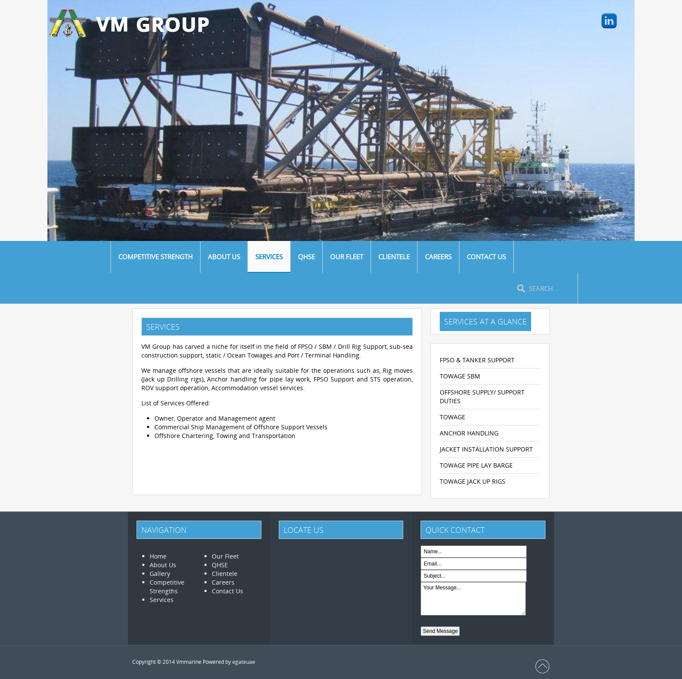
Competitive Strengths (167, 586)
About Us (163, 565)
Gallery (160, 573)
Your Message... (473, 598)
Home (158, 556)
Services (162, 599)
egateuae (243, 662)
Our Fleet (225, 556)
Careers (223, 582)
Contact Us (227, 591)
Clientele (224, 573)
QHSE (220, 565)
